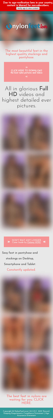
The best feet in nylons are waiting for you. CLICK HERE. (27, 400)
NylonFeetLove (21, 411)
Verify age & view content (28, 8)
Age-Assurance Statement (33, 414)
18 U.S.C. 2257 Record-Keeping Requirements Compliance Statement (27, 412)
